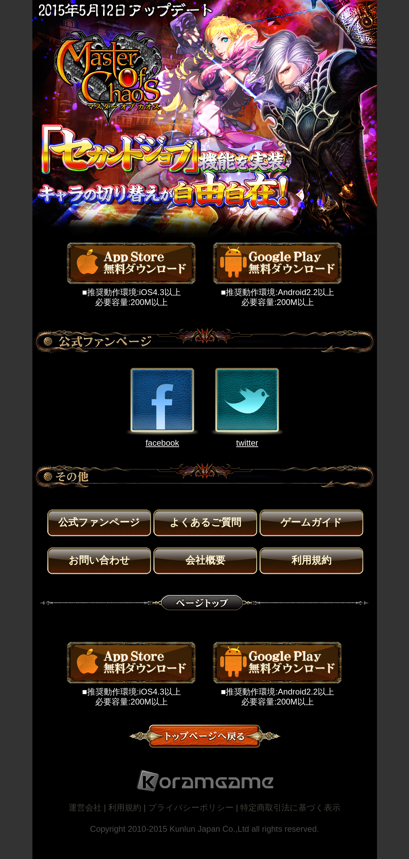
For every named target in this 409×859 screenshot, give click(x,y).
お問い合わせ (99, 560)
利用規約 (311, 560)
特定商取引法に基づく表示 (290, 807)
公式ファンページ (99, 522)
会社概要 (205, 560)
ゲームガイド (311, 522)
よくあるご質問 (205, 522)
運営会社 (85, 807)
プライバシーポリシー (191, 807)
